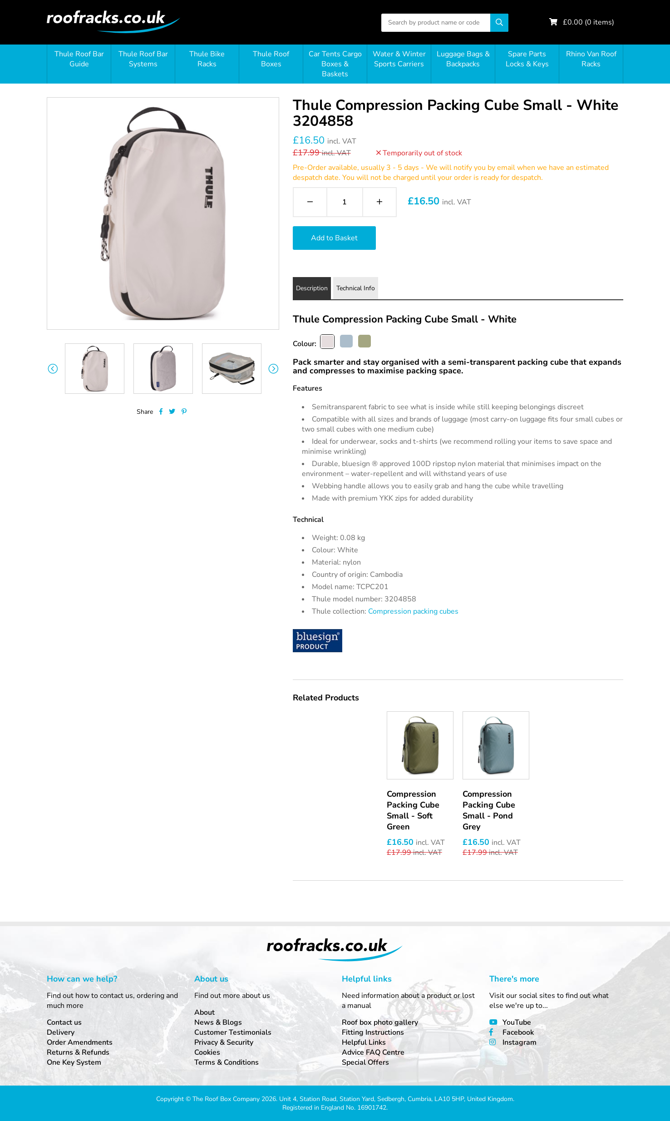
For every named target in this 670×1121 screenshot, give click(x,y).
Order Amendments (80, 1042)
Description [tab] (312, 288)
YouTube (517, 1022)
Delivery (60, 1032)
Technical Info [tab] (355, 288)
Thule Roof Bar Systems (143, 59)
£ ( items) (588, 22)
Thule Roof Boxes (271, 59)
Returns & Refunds (78, 1052)
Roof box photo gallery (380, 1022)
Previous (52, 368)
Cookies (207, 1052)
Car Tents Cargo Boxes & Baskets (335, 64)
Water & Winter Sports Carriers (399, 59)
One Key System (74, 1062)
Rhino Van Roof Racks (591, 59)
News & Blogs (218, 1022)
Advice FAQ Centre (373, 1052)
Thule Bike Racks (207, 59)
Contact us (64, 1022)
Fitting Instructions (373, 1032)
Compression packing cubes (413, 611)
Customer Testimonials (232, 1032)
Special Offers (365, 1062)
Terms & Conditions (226, 1062)
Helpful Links (364, 1042)
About (204, 1012)
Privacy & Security (223, 1042)
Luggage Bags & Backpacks (463, 59)
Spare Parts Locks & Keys (527, 59)
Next (273, 368)
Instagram (520, 1042)
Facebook (518, 1032)
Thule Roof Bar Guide (79, 59)
